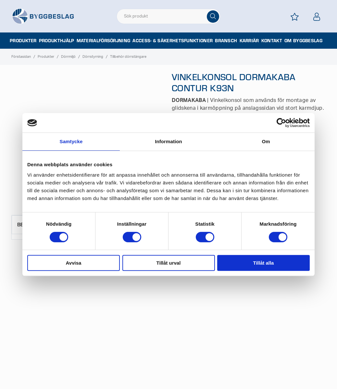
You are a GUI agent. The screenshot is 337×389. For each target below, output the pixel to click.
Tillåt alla (263, 263)
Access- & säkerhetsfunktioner (172, 41)
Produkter (23, 41)
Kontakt (271, 41)
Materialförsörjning (104, 41)
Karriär (249, 41)
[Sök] (213, 16)
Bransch (226, 41)
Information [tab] (168, 141)
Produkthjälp (56, 41)
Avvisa (73, 263)
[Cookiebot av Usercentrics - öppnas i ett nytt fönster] (281, 123)
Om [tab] (266, 141)
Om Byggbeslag (303, 41)
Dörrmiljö (68, 56)
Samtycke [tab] (71, 141)
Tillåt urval (168, 263)
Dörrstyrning (92, 56)
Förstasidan (21, 56)
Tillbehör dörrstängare (128, 56)
